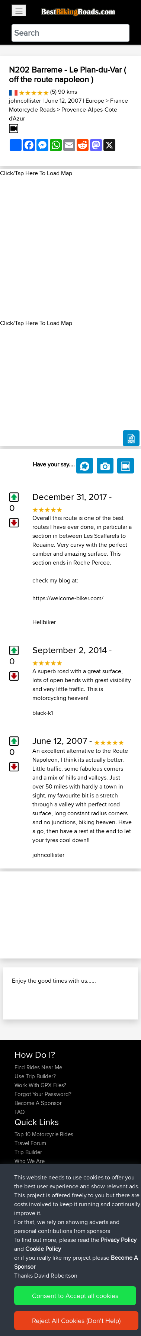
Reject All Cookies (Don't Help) (76, 1320)
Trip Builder (28, 1152)
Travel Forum (30, 1143)
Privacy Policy (119, 1240)
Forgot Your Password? (43, 1094)
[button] (10, 914)
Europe (95, 100)
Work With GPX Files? (40, 1085)
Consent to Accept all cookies (75, 1295)
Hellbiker (44, 622)
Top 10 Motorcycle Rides (44, 1134)
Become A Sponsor (38, 1103)
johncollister (25, 100)
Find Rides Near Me (38, 1067)
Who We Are (30, 1161)
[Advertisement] (70, 248)
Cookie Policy (43, 1249)
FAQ (20, 1112)
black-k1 (42, 713)
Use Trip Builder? (35, 1076)
